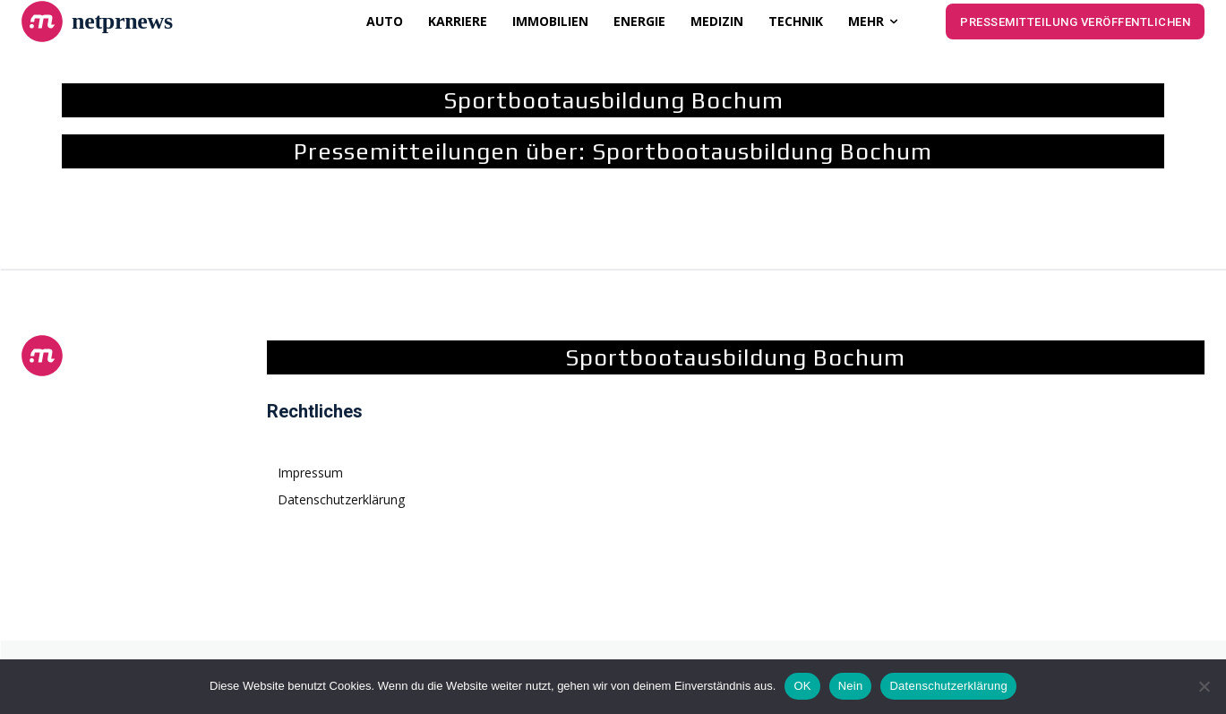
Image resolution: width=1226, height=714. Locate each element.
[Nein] (1204, 686)
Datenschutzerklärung (948, 685)
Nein (850, 685)
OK (801, 685)
